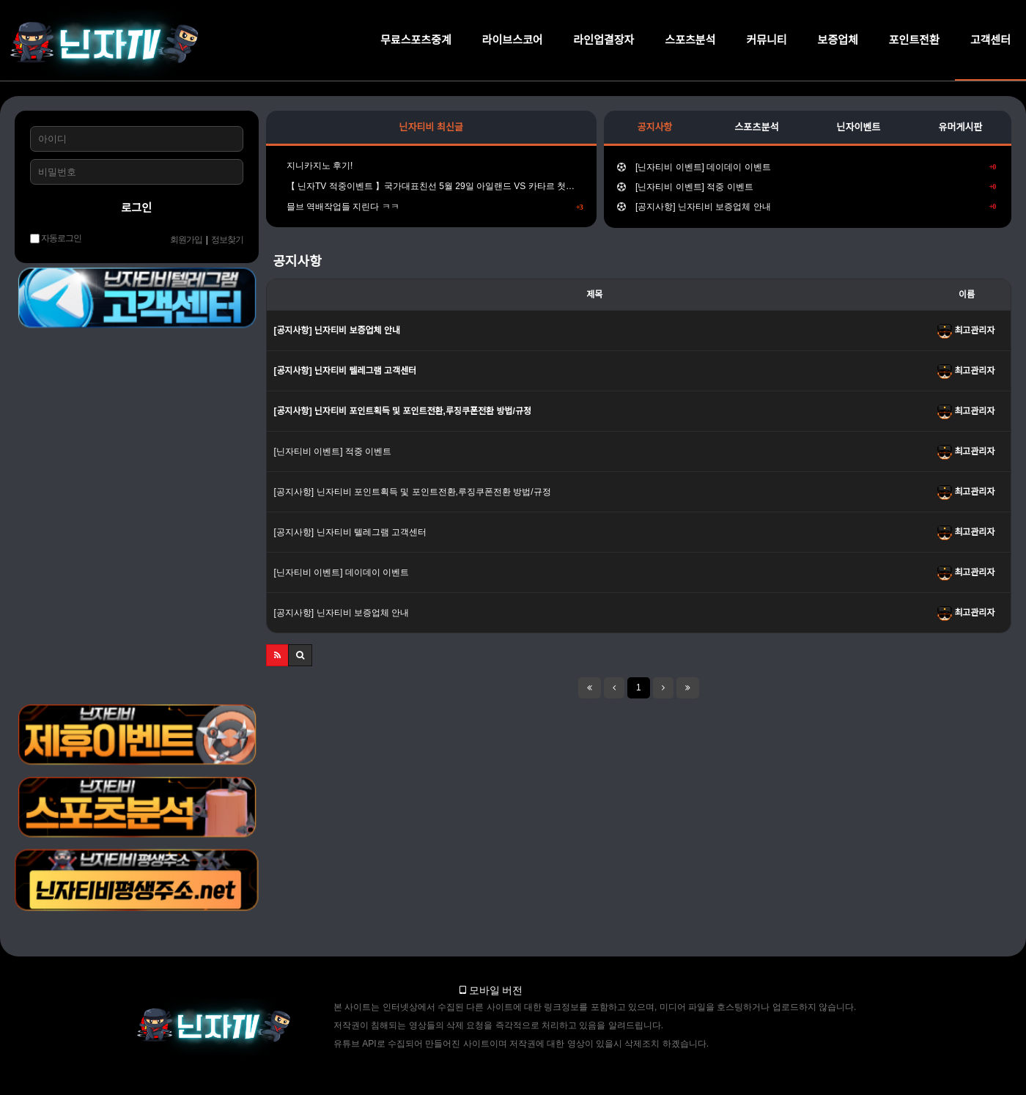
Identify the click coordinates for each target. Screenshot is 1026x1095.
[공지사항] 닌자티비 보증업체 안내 (806, 207)
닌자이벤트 (859, 127)
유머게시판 (961, 127)
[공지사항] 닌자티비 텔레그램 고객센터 (350, 532)
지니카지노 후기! (316, 166)
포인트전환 (914, 40)
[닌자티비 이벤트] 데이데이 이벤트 (806, 167)
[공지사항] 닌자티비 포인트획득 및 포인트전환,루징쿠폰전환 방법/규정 (412, 492)
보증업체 (838, 40)
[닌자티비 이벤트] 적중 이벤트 (806, 187)
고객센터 (990, 40)
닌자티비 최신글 (431, 127)
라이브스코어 (512, 40)
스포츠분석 (690, 40)
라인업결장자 (604, 40)
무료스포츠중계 (415, 40)
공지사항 (654, 127)
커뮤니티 (766, 40)
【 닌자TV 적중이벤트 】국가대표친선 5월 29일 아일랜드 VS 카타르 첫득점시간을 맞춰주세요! (431, 186)
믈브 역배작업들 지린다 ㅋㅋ (431, 207)
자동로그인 (55, 238)
